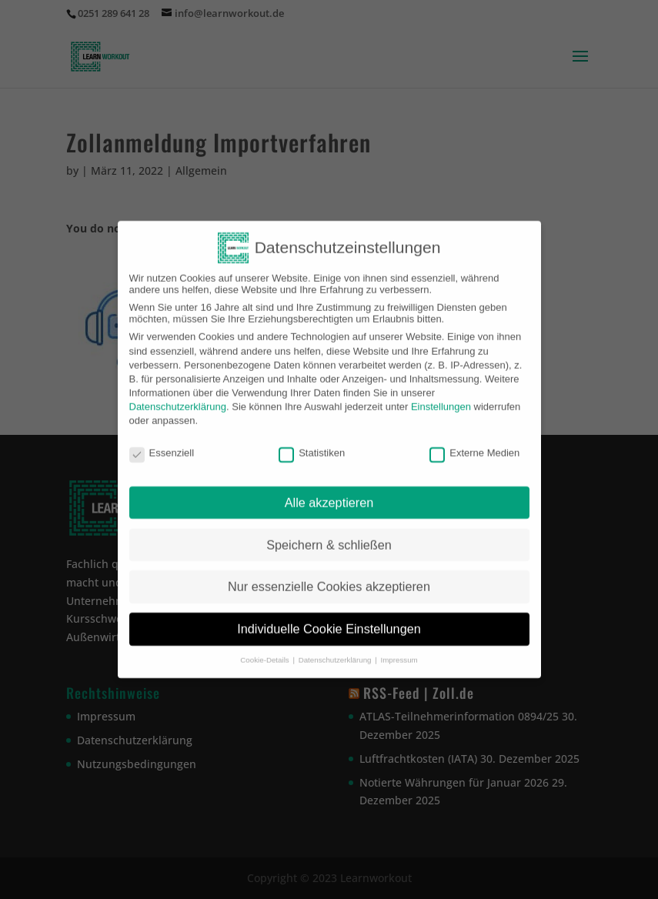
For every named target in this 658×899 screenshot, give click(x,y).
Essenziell (162, 444)
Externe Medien (474, 444)
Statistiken (312, 444)
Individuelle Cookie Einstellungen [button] (329, 620)
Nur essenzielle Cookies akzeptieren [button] (329, 577)
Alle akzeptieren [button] (329, 493)
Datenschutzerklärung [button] (336, 651)
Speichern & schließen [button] (329, 536)
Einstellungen (441, 397)
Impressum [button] (398, 651)
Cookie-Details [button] (265, 651)
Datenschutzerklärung (177, 397)
